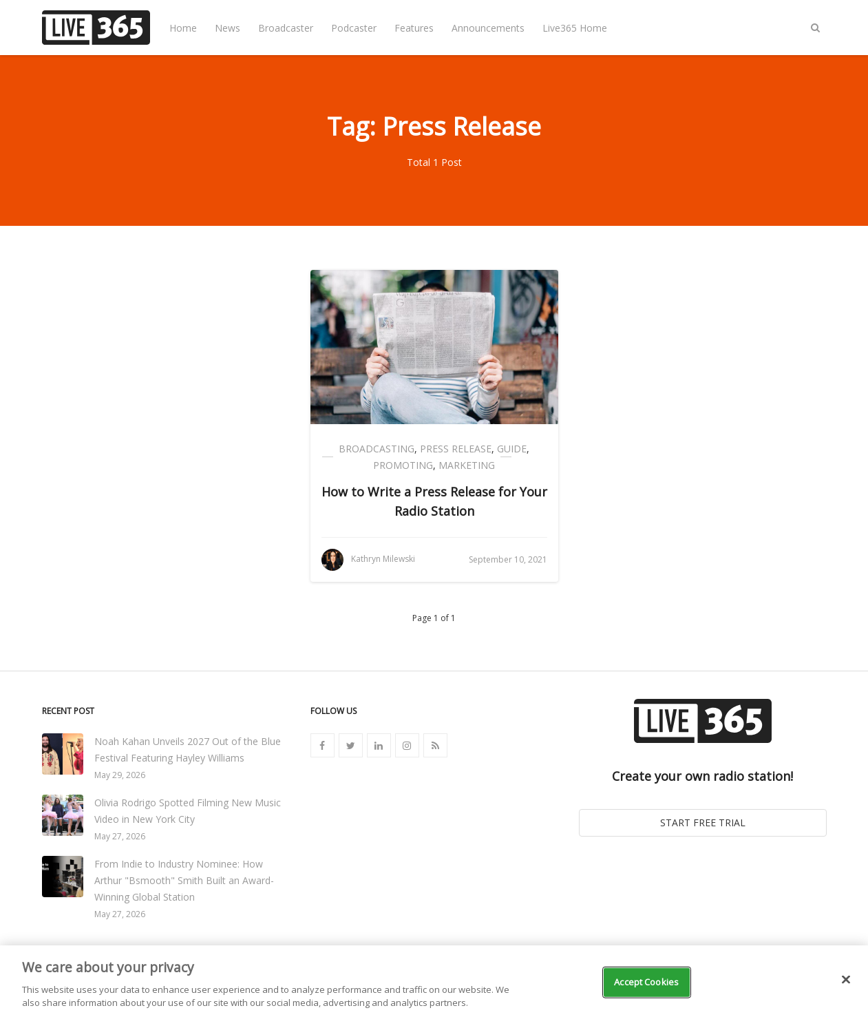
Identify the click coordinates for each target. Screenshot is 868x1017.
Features (414, 27)
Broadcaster (285, 27)
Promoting (403, 465)
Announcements (488, 27)
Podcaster (354, 27)
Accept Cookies (646, 982)
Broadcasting (376, 448)
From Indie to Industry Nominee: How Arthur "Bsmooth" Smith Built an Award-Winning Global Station (184, 880)
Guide (512, 448)
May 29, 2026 (119, 775)
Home (183, 27)
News (227, 27)
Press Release (455, 448)
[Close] (846, 980)
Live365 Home (574, 27)
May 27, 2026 (119, 836)
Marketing (466, 465)
